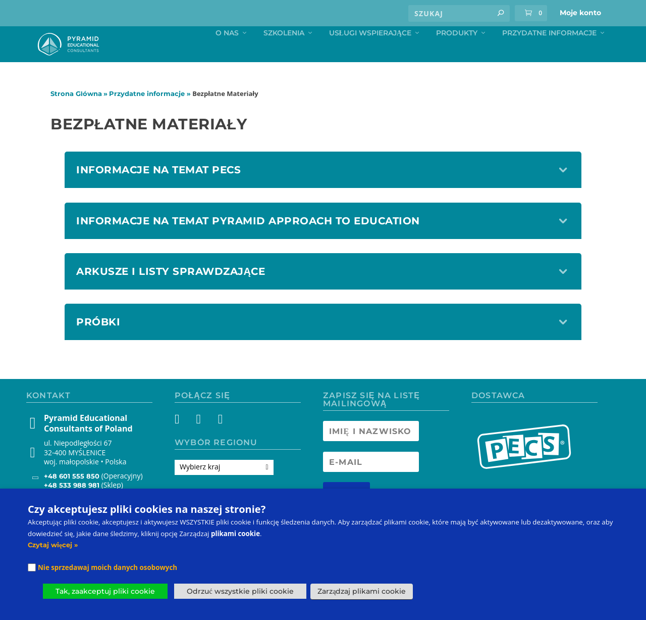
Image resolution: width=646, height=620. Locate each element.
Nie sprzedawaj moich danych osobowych (107, 567)
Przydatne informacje (549, 54)
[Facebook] (183, 442)
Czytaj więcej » (53, 545)
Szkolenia (283, 54)
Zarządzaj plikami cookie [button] (361, 591)
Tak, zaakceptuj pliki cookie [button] (105, 591)
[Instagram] (201, 442)
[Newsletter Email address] (371, 483)
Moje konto (580, 12)
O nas (227, 54)
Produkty (456, 54)
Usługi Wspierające (370, 54)
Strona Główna (76, 115)
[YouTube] (219, 442)
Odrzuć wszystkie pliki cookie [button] (240, 591)
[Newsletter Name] (371, 452)
